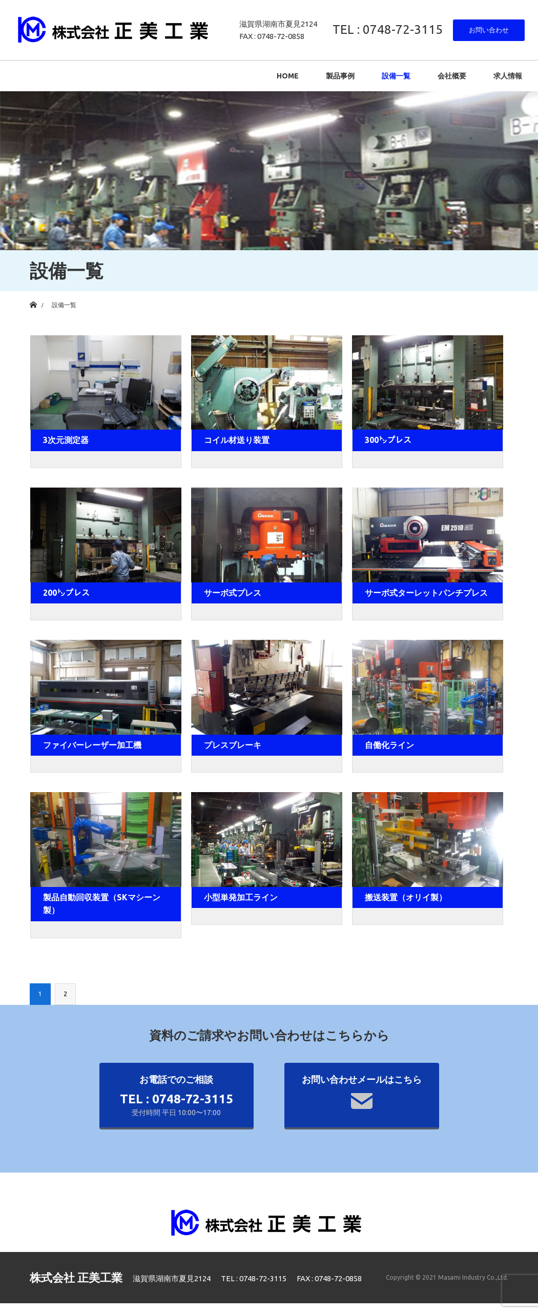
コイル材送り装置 (237, 440)
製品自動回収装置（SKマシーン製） (101, 904)
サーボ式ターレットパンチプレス (426, 592)
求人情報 (507, 76)
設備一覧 (396, 76)
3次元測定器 (66, 440)
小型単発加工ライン (241, 897)
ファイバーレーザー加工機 (92, 745)
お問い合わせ (489, 29)
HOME (288, 76)
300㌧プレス (388, 440)
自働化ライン (389, 745)
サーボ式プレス (232, 592)
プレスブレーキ (232, 745)
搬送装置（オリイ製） (406, 897)
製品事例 (340, 76)
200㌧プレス (66, 592)
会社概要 (452, 76)
